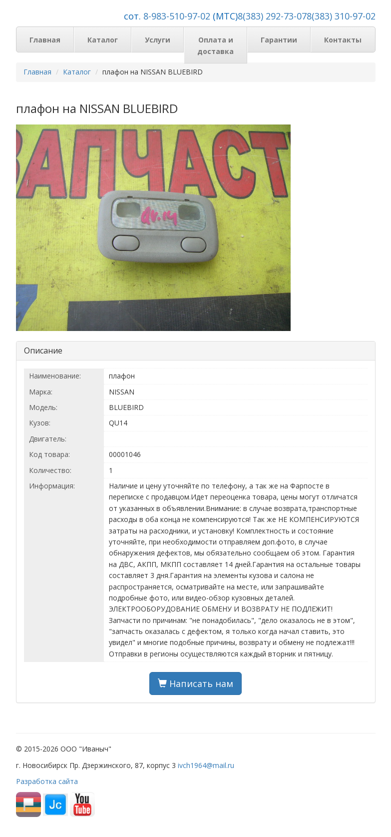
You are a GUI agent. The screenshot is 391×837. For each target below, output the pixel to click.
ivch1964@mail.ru (206, 765)
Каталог (102, 39)
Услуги (157, 39)
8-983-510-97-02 (176, 16)
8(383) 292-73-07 (272, 16)
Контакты (343, 39)
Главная (44, 39)
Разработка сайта (47, 781)
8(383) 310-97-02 (341, 16)
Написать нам (195, 684)
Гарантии (279, 39)
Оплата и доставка (215, 45)
